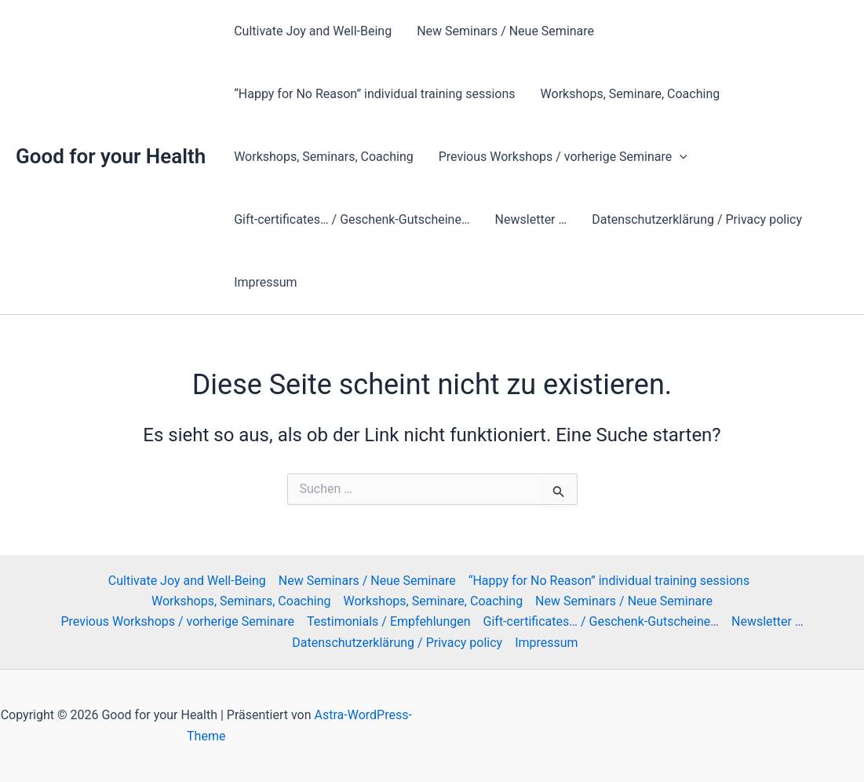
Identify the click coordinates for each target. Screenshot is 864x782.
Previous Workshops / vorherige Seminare (563, 157)
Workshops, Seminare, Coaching (630, 93)
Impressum (265, 282)
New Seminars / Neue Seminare (505, 31)
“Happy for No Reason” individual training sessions (374, 93)
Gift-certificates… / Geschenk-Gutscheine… (351, 219)
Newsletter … (531, 219)
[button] (679, 157)
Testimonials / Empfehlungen (389, 621)
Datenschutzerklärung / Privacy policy (697, 219)
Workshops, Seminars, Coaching (324, 156)
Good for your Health (111, 156)
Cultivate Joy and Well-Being (313, 31)
